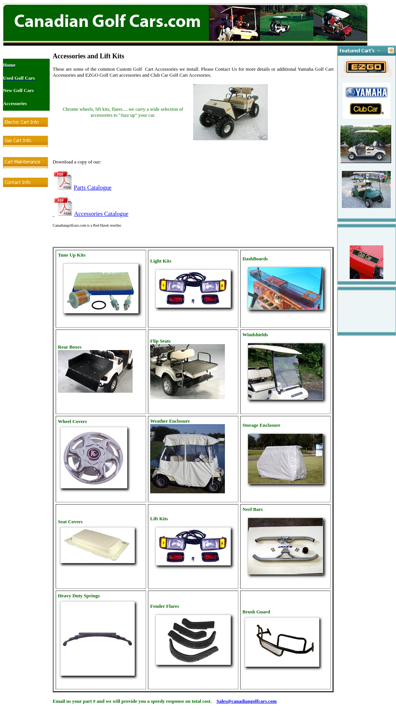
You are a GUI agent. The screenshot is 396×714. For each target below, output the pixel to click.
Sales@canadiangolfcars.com (246, 701)
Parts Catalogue (93, 187)
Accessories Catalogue (101, 214)
